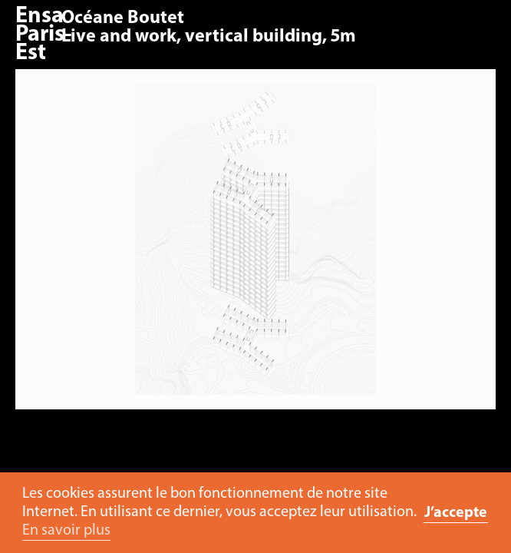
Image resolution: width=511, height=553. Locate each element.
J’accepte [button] (455, 513)
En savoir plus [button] (66, 530)
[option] (255, 247)
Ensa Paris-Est (43, 35)
